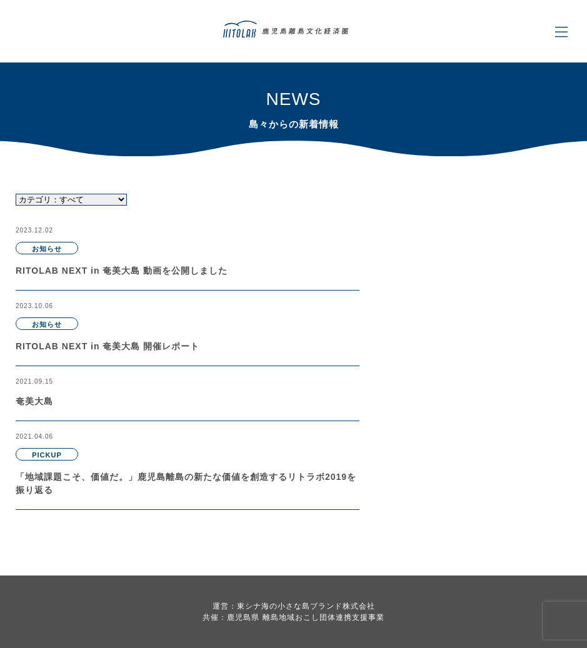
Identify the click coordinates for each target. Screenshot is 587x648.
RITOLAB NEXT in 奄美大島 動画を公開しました (122, 271)
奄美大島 (34, 401)
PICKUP (47, 455)
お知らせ (47, 248)
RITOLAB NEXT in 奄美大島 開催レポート (107, 346)
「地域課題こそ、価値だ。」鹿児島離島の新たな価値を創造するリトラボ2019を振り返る (186, 483)
